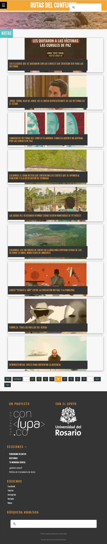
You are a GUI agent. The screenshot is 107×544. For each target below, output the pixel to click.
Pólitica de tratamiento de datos (22, 472)
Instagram (12, 495)
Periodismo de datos (17, 454)
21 (78, 379)
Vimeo (10, 503)
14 (33, 379)
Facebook (11, 486)
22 (84, 379)
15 (39, 379)
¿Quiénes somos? (15, 468)
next (97, 379)
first (8, 379)
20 (71, 379)
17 (52, 379)
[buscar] (85, 7)
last (7, 385)
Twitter (11, 490)
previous (17, 379)
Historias (13, 458)
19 (65, 379)
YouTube (11, 499)
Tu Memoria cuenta (17, 462)
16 (45, 379)
